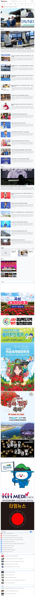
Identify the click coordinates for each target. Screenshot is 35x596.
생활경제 (11, 3)
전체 (2, 3)
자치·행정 (15, 3)
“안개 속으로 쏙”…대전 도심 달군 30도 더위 (7, 533)
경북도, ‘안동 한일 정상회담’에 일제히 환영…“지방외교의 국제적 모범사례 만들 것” (12, 537)
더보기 (33, 553)
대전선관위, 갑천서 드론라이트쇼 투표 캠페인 (8, 545)
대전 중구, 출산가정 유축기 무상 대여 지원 (7, 551)
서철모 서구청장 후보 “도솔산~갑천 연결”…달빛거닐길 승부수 (10, 535)
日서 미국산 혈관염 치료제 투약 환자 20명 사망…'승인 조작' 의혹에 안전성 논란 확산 (12, 539)
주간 (32, 531)
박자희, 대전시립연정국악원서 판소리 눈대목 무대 (8, 541)
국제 (28, 3)
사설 (33, 3)
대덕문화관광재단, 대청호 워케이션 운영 (7, 547)
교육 (18, 3)
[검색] (25, 1)
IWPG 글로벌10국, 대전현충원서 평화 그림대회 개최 (10, 6)
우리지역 (22, 3)
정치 (5, 3)
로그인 (32, 1)
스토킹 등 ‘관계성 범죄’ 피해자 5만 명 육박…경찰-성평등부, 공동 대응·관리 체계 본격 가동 (13, 543)
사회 (7, 3)
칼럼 (30, 3)
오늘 (30, 531)
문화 (25, 3)
